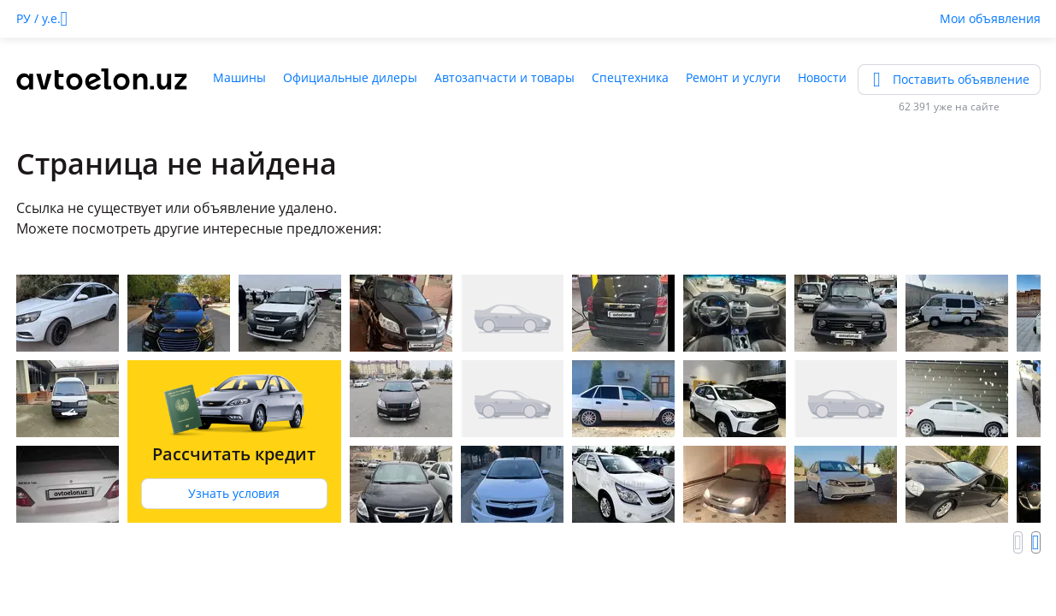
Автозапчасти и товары (504, 77)
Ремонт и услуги (733, 77)
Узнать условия (234, 493)
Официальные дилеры (350, 77)
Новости (822, 77)
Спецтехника (630, 77)
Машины (239, 77)
